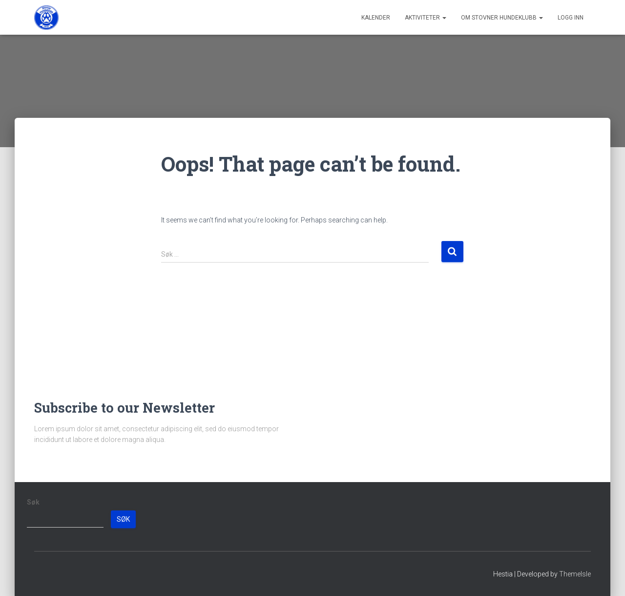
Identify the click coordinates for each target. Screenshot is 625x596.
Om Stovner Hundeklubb (502, 17)
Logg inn (570, 17)
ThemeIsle (575, 574)
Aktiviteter (425, 17)
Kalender (375, 17)
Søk (33, 502)
